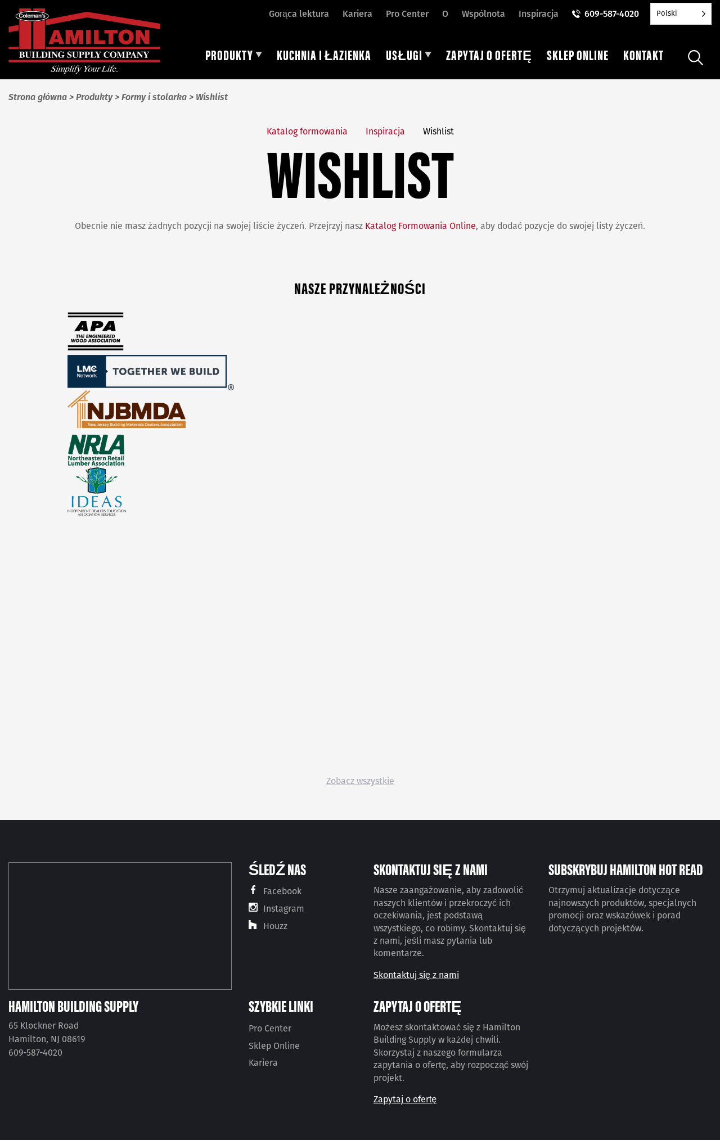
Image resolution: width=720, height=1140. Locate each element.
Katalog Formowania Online (420, 225)
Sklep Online (274, 1045)
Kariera (357, 13)
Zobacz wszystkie (360, 781)
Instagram (283, 908)
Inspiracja (539, 13)
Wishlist (438, 131)
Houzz (275, 926)
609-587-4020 (611, 13)
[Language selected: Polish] (681, 14)
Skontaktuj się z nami (416, 975)
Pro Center (407, 13)
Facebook (282, 891)
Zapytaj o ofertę (405, 1099)
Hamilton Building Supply (73, 1005)
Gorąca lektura (299, 13)
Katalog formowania (307, 131)
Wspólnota (483, 13)
